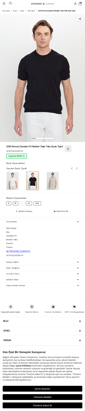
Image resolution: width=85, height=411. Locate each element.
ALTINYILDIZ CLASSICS (18, 251)
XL (29, 203)
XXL (37, 203)
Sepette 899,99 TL (16, 156)
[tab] (34, 138)
